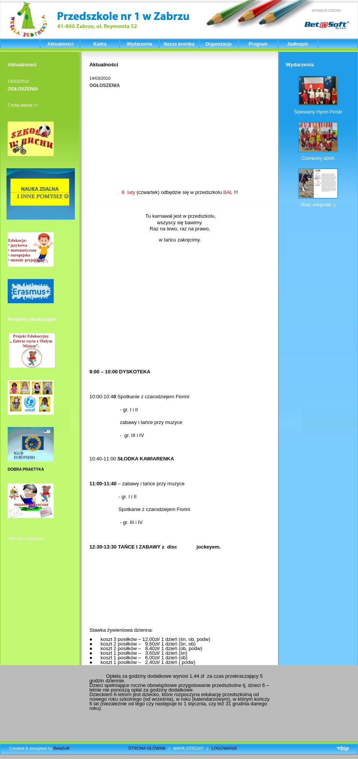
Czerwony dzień (318, 158)
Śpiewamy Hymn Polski (318, 112)
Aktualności (60, 44)
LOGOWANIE (224, 748)
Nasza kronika (179, 44)
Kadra (99, 44)
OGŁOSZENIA (23, 89)
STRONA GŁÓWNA (146, 748)
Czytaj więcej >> (23, 105)
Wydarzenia (139, 44)
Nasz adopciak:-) (318, 204)
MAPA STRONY (188, 748)
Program (258, 44)
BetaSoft (61, 748)
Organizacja (218, 44)
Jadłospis (297, 44)
